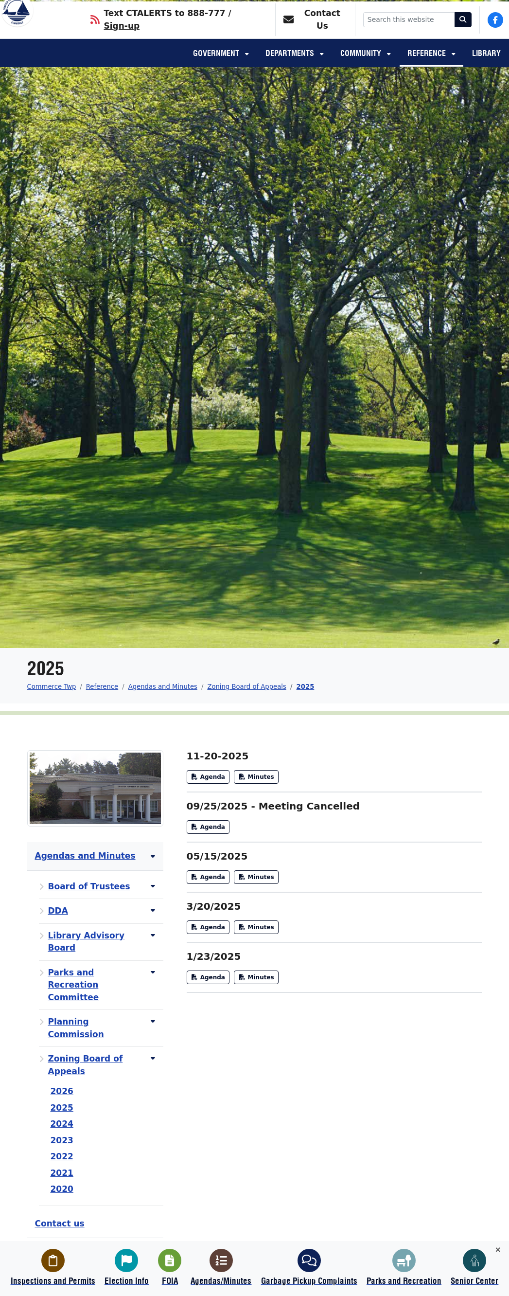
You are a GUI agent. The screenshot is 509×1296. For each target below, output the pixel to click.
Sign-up (122, 38)
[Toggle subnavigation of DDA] (152, 910)
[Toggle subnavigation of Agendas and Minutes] (152, 856)
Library (486, 67)
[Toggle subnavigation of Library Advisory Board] (152, 935)
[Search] (463, 31)
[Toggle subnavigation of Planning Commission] (152, 1021)
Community (361, 67)
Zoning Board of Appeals (246, 686)
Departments (290, 67)
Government (217, 67)
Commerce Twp (51, 686)
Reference (427, 67)
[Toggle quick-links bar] (498, 1250)
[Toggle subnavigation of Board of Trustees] (152, 886)
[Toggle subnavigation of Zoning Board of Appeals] (152, 1058)
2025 (306, 686)
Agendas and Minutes (162, 686)
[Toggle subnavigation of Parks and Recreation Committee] (152, 972)
